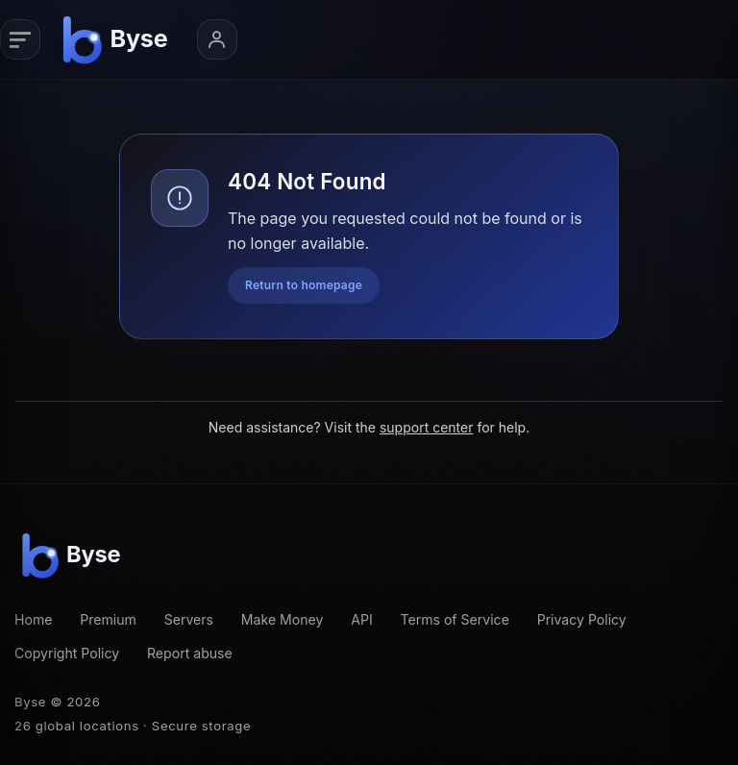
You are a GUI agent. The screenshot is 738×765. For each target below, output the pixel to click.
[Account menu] (217, 39)
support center (427, 427)
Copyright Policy (66, 653)
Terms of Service (454, 619)
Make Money (282, 619)
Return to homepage (303, 285)
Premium (108, 619)
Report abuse (190, 653)
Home (33, 619)
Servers (188, 619)
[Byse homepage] (118, 39)
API (362, 619)
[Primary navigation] (20, 39)
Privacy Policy (582, 619)
